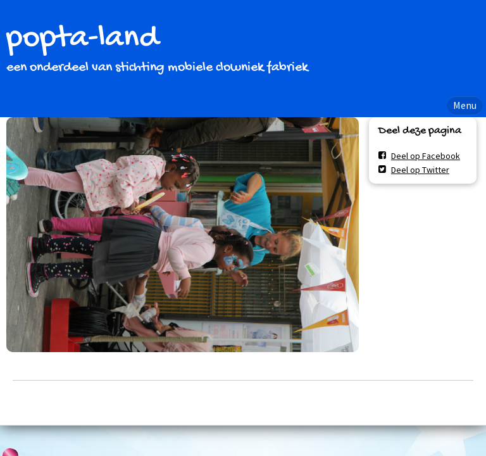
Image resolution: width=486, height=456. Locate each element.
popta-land (82, 39)
